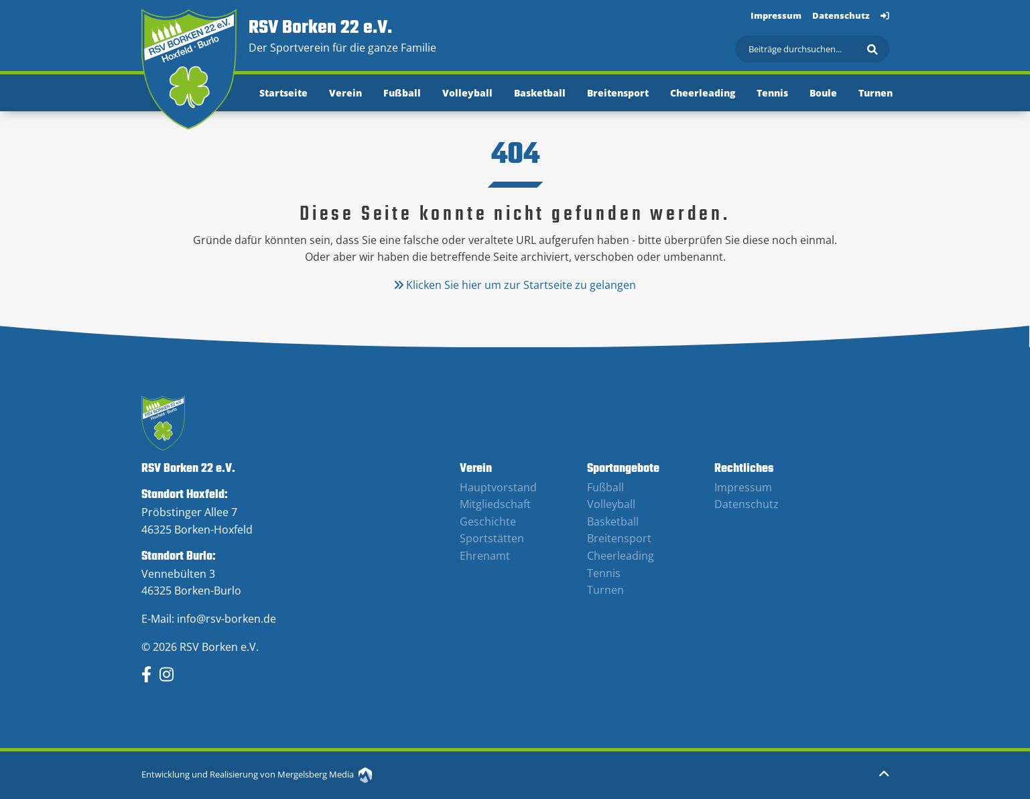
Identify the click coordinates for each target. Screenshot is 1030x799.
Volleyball (467, 92)
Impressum (776, 15)
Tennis (772, 92)
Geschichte (488, 521)
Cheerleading (702, 92)
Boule (823, 92)
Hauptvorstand (498, 487)
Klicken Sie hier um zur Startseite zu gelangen (515, 285)
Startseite (283, 92)
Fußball (402, 92)
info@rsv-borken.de (226, 618)
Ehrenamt (485, 555)
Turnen (875, 92)
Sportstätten (492, 538)
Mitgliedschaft (495, 504)
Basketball (540, 92)
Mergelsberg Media (324, 774)
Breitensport (618, 92)
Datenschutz (841, 15)
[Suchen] (812, 49)
